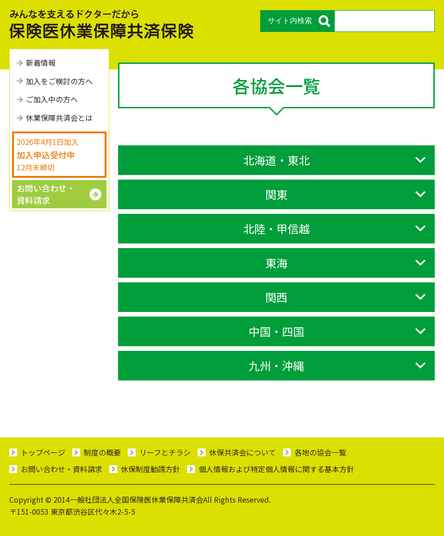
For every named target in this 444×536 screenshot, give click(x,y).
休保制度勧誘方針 (150, 468)
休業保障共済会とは (59, 117)
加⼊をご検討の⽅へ (59, 81)
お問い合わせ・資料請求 (61, 468)
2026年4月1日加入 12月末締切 (48, 154)
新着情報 (41, 62)
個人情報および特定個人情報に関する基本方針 (276, 468)
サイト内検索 (290, 21)
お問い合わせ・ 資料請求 (46, 194)
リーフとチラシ (165, 452)
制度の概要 (102, 452)
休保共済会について (242, 452)
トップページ (43, 452)
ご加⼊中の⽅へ (52, 99)
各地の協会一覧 (320, 452)
